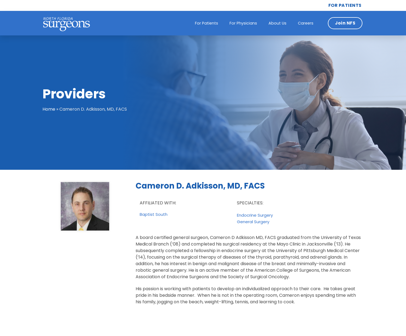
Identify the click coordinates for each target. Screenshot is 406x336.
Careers (305, 23)
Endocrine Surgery (255, 215)
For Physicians (243, 23)
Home (48, 109)
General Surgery (253, 222)
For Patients (206, 23)
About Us (277, 23)
